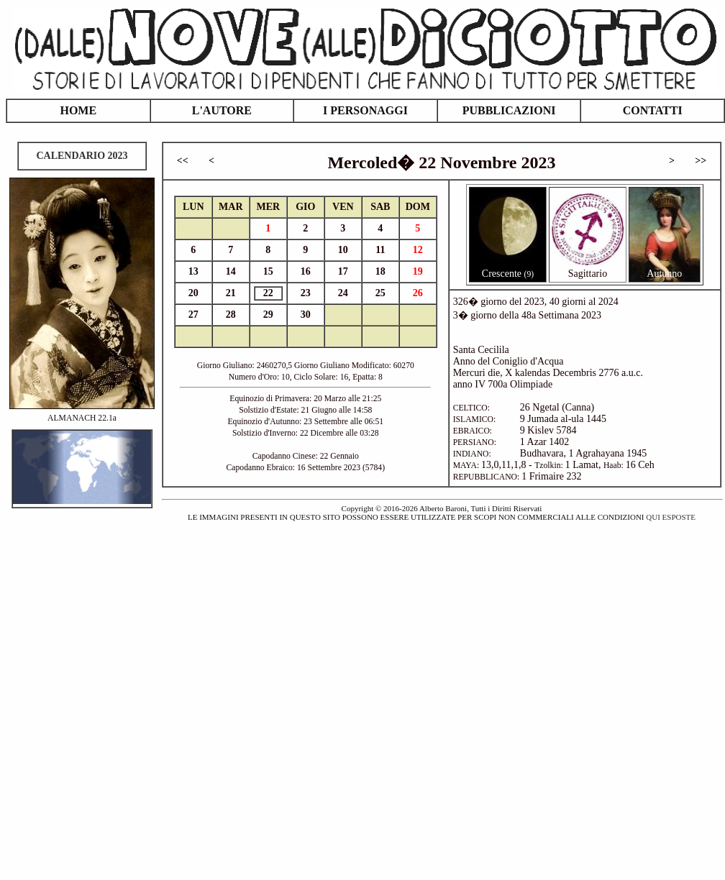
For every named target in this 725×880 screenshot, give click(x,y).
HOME (78, 110)
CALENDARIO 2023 (81, 155)
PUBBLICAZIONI (509, 110)
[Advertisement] (167, 692)
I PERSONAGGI (365, 110)
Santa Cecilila (481, 349)
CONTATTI (653, 110)
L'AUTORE (222, 110)
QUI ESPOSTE (671, 517)
